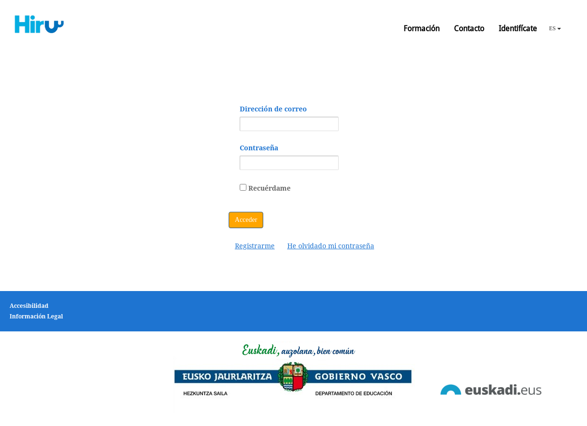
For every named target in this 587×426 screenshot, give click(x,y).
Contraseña (259, 148)
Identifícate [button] (518, 28)
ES (555, 28)
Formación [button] (422, 28)
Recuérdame (265, 188)
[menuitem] (255, 246)
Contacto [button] (469, 28)
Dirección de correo (273, 109)
